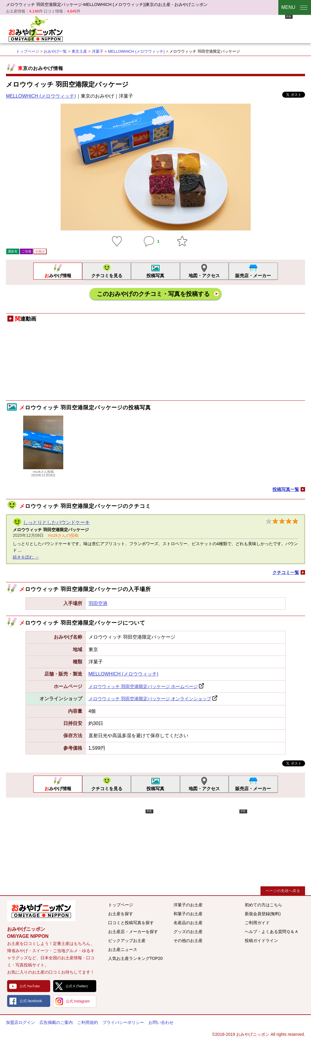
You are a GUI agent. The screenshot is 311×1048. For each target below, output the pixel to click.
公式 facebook (31, 1001)
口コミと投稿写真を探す (131, 922)
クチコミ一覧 (285, 572)
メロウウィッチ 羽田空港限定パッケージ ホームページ (143, 686)
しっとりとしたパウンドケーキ (56, 522)
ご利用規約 (87, 1022)
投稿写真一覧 (285, 489)
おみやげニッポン (35, 28)
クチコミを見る (106, 275)
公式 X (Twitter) (77, 986)
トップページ (27, 51)
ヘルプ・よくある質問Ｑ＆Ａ (272, 931)
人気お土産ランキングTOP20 (135, 958)
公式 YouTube (30, 986)
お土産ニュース (122, 949)
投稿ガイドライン (261, 940)
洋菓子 (97, 51)
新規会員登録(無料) (263, 913)
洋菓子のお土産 (188, 904)
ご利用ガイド (257, 922)
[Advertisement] (184, 28)
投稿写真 (155, 275)
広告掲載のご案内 (56, 1022)
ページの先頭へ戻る (283, 891)
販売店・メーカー (253, 275)
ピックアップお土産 (127, 940)
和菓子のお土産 (188, 913)
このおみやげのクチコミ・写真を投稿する (153, 294)
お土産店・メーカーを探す (133, 931)
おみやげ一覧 (55, 51)
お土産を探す (120, 913)
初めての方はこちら (263, 904)
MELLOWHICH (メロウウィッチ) (136, 51)
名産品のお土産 (188, 922)
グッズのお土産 (188, 931)
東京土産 (79, 51)
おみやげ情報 (58, 275)
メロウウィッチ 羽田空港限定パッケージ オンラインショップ (150, 698)
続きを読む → (26, 557)
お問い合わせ (161, 1022)
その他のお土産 (188, 940)
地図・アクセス (204, 275)
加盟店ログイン (20, 1022)
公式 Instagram (78, 1001)
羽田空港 (98, 603)
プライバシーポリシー (123, 1022)
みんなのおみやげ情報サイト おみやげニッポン (41, 910)
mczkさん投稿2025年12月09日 (43, 471)
